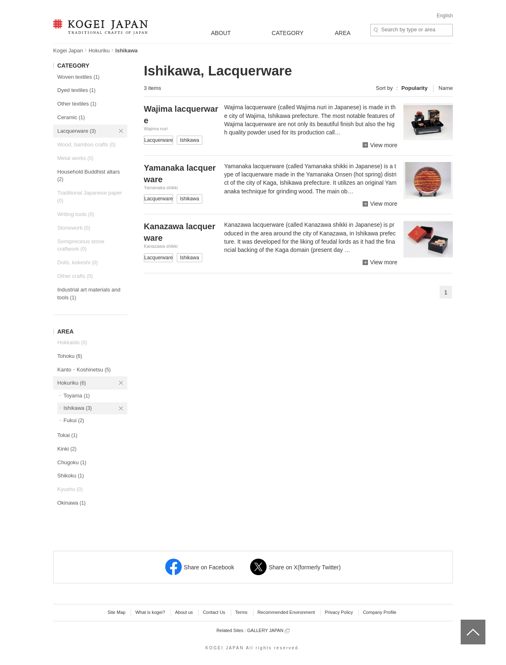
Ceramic (71, 117)
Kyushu (70, 489)
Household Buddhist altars (88, 176)
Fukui (73, 420)
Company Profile (379, 612)
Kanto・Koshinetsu (84, 370)
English (445, 16)
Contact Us (214, 612)
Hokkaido (72, 342)
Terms (241, 612)
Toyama (76, 395)
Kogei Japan (68, 50)
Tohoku (69, 356)
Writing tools (75, 214)
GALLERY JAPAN (268, 630)
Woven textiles (78, 77)
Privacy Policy (339, 612)
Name (445, 88)
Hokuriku (99, 50)
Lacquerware (76, 131)
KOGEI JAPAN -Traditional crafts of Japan (100, 27)
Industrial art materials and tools (88, 294)
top (464, 622)
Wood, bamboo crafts (86, 144)
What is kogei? (150, 612)
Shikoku (70, 475)
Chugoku (71, 462)
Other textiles (76, 104)
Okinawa (71, 503)
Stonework (73, 228)
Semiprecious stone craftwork (80, 245)
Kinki (66, 449)
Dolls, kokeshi (77, 262)
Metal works (75, 158)
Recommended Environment (286, 612)
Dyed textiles (76, 90)
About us (184, 612)
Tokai (67, 435)
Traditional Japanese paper (89, 197)
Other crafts (75, 276)
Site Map (116, 612)
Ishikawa (77, 408)
